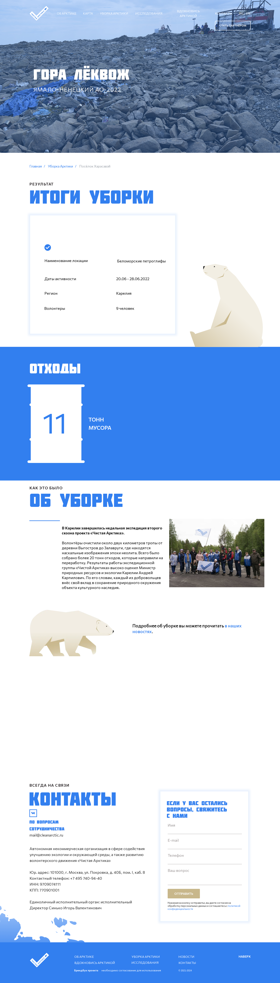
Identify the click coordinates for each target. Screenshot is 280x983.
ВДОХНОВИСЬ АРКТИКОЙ (188, 13)
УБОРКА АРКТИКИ (114, 13)
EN (248, 13)
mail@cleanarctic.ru (46, 835)
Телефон (176, 855)
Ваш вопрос (178, 870)
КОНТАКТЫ (224, 13)
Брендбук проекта (86, 970)
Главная (35, 166)
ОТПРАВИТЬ (183, 893)
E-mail (173, 840)
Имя (171, 825)
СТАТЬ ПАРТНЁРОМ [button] (232, 25)
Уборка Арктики (60, 166)
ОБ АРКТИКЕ (66, 13)
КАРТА (88, 13)
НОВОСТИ (186, 956)
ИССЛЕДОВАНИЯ (149, 13)
